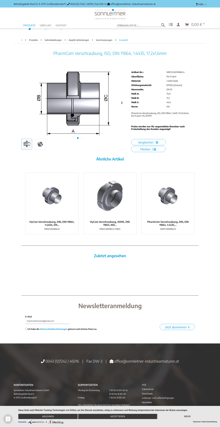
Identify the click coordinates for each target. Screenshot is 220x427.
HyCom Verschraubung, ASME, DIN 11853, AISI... (110, 223)
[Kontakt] (61, 25)
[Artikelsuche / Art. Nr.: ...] (141, 24)
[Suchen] (163, 25)
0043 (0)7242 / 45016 (60, 361)
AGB (144, 384)
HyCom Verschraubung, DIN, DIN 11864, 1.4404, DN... (51, 223)
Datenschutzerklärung (209, 422)
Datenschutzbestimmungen (53, 329)
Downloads (147, 393)
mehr (187, 416)
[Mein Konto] (178, 25)
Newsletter (147, 402)
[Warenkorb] (195, 25)
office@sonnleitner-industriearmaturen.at (133, 4)
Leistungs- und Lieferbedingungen (158, 398)
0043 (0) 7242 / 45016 (80, 4)
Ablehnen (48, 416)
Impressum (197, 422)
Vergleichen (148, 142)
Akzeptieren (117, 416)
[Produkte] (29, 25)
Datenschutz (148, 389)
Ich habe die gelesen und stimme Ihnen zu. (61, 329)
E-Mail (28, 316)
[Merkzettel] (170, 25)
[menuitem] (200, 4)
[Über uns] (45, 25)
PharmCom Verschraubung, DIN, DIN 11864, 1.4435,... (168, 223)
